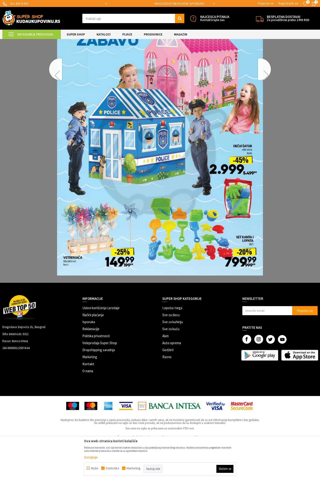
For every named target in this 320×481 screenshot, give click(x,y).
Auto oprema (171, 382)
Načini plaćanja (93, 354)
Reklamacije (90, 368)
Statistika (112, 468)
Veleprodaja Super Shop (99, 382)
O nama (87, 410)
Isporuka (88, 361)
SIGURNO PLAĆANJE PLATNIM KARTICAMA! (121, 3)
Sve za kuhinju (172, 361)
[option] (121, 3)
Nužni (94, 468)
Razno (166, 396)
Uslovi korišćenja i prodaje (101, 347)
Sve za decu (171, 354)
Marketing (89, 396)
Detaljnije (91, 457)
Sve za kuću (170, 368)
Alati (165, 375)
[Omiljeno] (305, 4)
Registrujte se (288, 3)
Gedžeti (168, 389)
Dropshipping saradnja (98, 389)
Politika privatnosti (96, 375)
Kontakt (88, 403)
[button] (133, 18)
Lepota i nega (172, 347)
